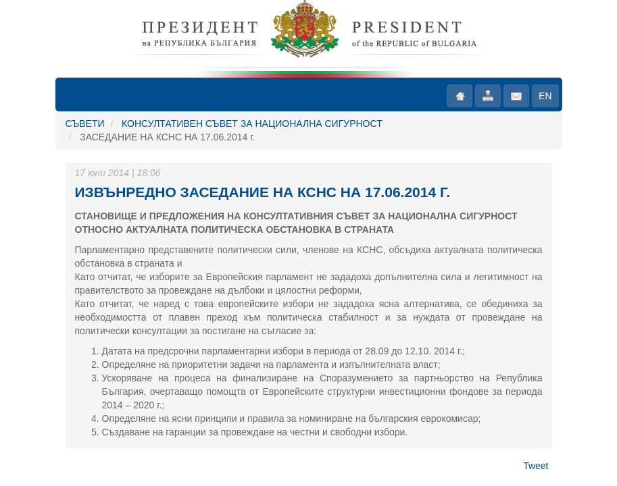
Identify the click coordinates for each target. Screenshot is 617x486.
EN (545, 95)
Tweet (535, 465)
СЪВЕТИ (85, 123)
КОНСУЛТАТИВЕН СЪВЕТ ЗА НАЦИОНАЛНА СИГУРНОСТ (252, 123)
